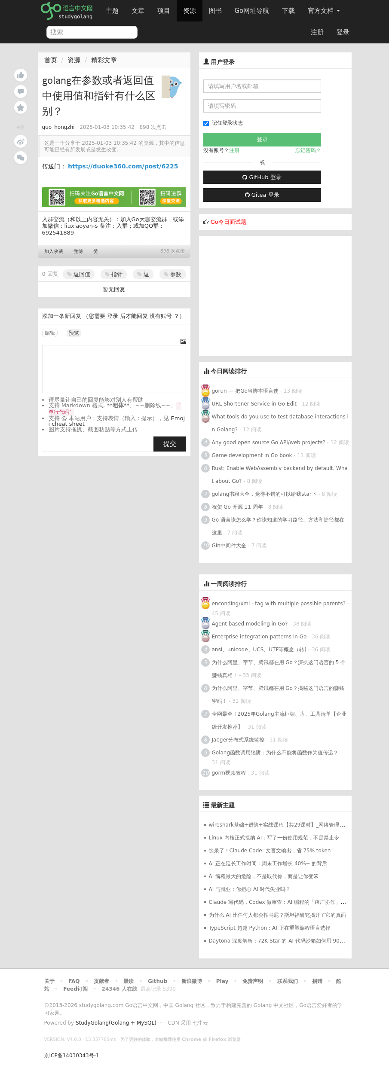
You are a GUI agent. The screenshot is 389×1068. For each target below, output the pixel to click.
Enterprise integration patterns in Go (259, 637)
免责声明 (252, 981)
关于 (49, 981)
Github (157, 981)
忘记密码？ (308, 150)
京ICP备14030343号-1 (71, 1056)
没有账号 (161, 316)
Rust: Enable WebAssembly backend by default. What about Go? (280, 474)
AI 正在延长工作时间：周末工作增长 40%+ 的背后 (268, 864)
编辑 (50, 333)
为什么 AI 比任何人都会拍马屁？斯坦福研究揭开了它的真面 (277, 915)
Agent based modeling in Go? (250, 624)
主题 (112, 11)
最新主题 (223, 805)
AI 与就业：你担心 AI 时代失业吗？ (250, 889)
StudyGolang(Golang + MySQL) (116, 1023)
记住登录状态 (223, 123)
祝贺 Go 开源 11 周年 (237, 507)
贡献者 (101, 981)
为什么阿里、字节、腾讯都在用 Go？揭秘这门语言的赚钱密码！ (278, 694)
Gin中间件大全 (229, 546)
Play (222, 981)
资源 (189, 11)
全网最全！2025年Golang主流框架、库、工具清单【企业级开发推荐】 (279, 720)
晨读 (128, 981)
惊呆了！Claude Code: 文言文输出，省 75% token (270, 851)
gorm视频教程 (229, 773)
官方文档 (324, 11)
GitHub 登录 (261, 177)
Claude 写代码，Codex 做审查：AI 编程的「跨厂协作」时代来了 (285, 902)
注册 (317, 32)
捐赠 (317, 981)
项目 (163, 11)
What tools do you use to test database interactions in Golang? (280, 423)
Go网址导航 (253, 8)
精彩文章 (104, 60)
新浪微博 (191, 981)
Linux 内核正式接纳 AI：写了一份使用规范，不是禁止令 (274, 838)
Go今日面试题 (228, 222)
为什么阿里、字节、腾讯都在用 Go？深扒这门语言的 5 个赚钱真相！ (279, 668)
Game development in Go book (252, 455)
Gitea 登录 (262, 195)
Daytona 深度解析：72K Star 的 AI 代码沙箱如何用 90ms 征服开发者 (292, 941)
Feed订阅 (75, 989)
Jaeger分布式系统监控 (238, 740)
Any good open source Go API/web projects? (268, 442)
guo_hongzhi (58, 127)
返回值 (78, 274)
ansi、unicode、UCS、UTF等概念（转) (259, 650)
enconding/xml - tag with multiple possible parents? (279, 604)
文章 (138, 11)
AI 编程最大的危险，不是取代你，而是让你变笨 (264, 876)
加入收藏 (53, 251)
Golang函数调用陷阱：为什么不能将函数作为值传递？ (275, 753)
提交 (169, 444)
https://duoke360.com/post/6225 (123, 166)
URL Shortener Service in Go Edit (254, 404)
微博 (78, 251)
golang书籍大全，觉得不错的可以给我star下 (264, 494)
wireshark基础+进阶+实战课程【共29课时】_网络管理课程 (279, 825)
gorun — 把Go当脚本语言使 (245, 391)
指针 (114, 274)
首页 (50, 60)
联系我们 (287, 981)
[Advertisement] (275, 296)
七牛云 (200, 1023)
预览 (74, 333)
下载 (288, 11)
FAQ (74, 981)
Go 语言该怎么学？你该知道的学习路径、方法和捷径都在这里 (278, 526)
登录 (343, 32)
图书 (215, 11)
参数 (172, 274)
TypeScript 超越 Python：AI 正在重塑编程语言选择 (270, 928)
